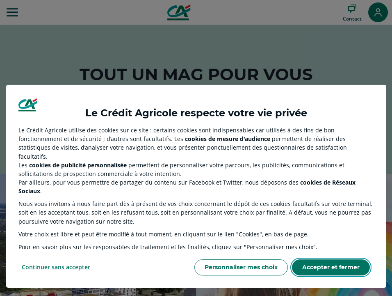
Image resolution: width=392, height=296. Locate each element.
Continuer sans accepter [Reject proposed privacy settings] (56, 267)
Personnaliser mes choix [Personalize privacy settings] (241, 267)
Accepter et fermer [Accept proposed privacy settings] (331, 267)
